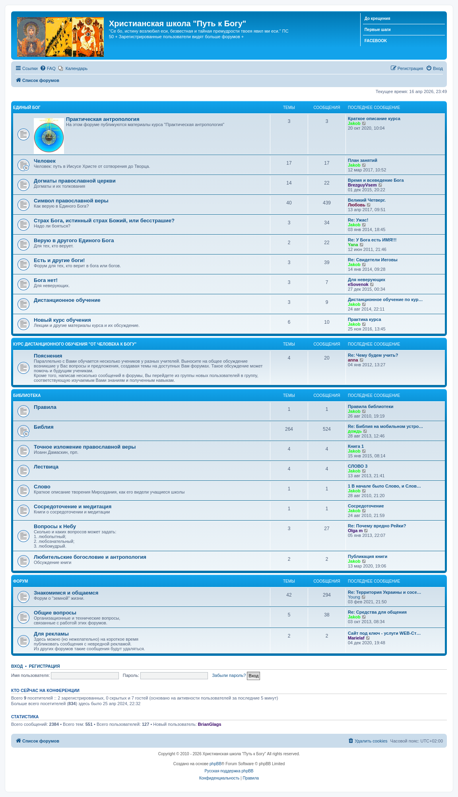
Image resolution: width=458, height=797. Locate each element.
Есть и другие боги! (59, 260)
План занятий (362, 160)
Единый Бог (27, 107)
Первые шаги (378, 29)
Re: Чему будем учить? (373, 355)
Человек (45, 161)
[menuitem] (48, 68)
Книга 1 (356, 446)
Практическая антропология (103, 119)
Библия (44, 427)
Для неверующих (366, 279)
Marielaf (356, 638)
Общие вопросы (55, 613)
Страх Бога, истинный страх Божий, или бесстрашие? (104, 221)
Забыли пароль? (229, 675)
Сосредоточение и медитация (72, 506)
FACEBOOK (376, 41)
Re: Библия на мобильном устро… (385, 426)
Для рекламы (51, 634)
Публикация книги (367, 556)
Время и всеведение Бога (376, 180)
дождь (355, 431)
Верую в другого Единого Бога (74, 240)
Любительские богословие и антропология (90, 557)
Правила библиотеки (370, 406)
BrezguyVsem (362, 185)
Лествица (46, 467)
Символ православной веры (71, 201)
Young (354, 597)
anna (353, 360)
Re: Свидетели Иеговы (373, 259)
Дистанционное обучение (67, 300)
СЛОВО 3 (357, 466)
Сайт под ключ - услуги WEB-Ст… (384, 633)
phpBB (215, 764)
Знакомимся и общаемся (66, 593)
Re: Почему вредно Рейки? (377, 525)
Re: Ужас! (358, 220)
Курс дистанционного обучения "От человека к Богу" (74, 344)
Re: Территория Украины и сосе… (384, 592)
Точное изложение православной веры (85, 447)
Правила (45, 407)
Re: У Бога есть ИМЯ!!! (372, 239)
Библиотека (27, 395)
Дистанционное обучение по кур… (385, 299)
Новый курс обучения (62, 320)
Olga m (355, 530)
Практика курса (364, 319)
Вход (17, 666)
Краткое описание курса (374, 118)
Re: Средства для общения (377, 612)
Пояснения (48, 356)
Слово (42, 487)
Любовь (356, 204)
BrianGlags (209, 724)
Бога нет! (46, 280)
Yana (353, 244)
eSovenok (358, 284)
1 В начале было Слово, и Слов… (384, 486)
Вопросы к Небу (55, 526)
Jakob (354, 123)
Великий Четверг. (367, 200)
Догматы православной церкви (75, 181)
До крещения (377, 18)
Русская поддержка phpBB (228, 771)
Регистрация (44, 666)
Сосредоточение (366, 505)
